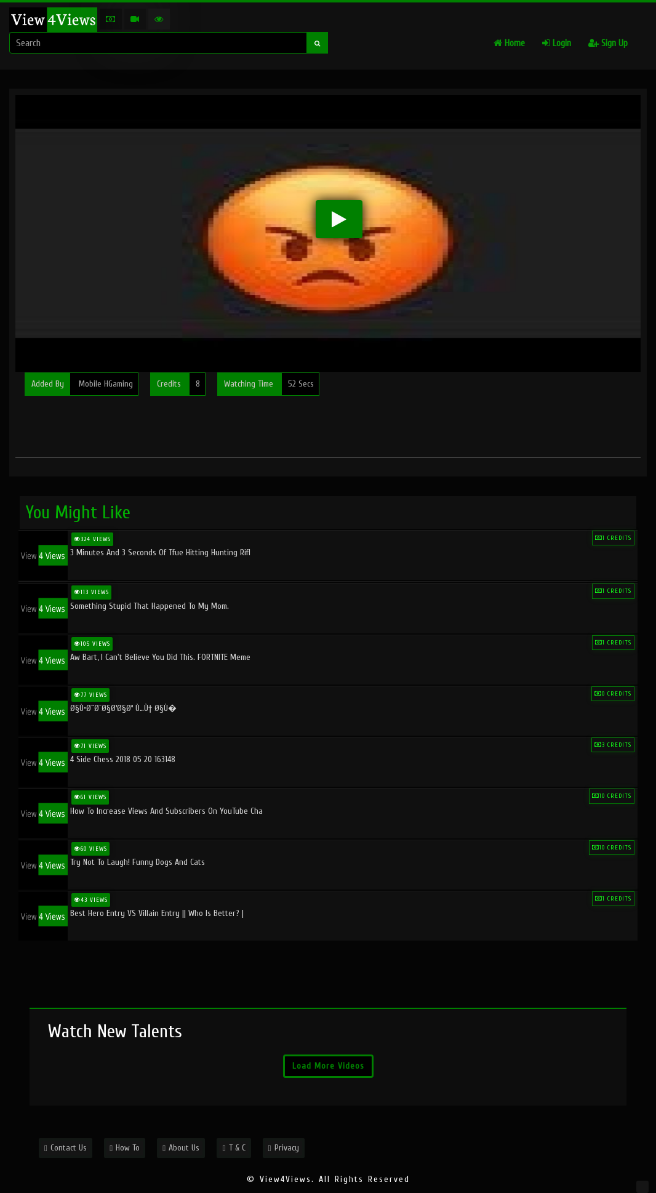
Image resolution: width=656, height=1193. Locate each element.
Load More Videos (328, 1066)
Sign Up (608, 43)
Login (556, 43)
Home (509, 43)
